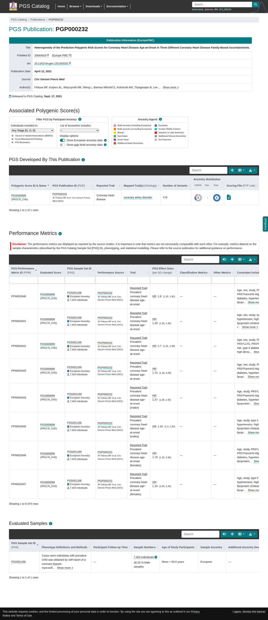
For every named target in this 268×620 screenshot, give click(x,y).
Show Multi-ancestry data (84, 144)
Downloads (93, 6)
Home (61, 6)
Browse (74, 6)
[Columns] (241, 170)
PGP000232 (59, 194)
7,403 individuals (144, 557)
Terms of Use (24, 615)
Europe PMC (60, 55)
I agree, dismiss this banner (249, 611)
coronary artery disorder (138, 197)
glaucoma (209, 9)
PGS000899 (18, 195)
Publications (38, 19)
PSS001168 (74, 292)
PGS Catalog (19, 19)
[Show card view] (224, 259)
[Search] (208, 170)
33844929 (40, 55)
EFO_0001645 (225, 9)
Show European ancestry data (85, 140)
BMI (216, 9)
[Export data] (252, 170)
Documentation (116, 6)
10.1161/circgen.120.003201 (51, 63)
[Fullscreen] (232, 170)
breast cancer (197, 9)
